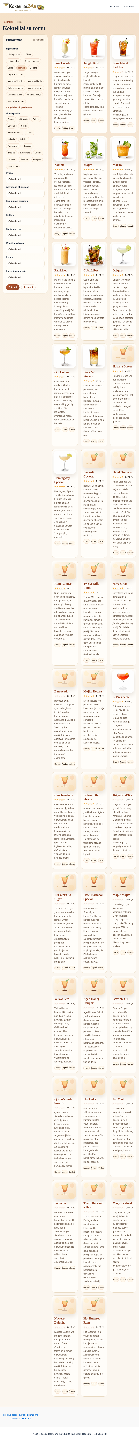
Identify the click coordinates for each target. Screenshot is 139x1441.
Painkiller (60, 270)
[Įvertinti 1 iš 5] (55, 68)
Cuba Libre (90, 270)
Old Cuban (61, 372)
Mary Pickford (122, 1203)
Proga (9, 173)
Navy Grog (120, 583)
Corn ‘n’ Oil (120, 999)
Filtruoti (13, 287)
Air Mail (118, 1099)
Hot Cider (89, 1099)
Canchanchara (63, 795)
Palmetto (60, 1203)
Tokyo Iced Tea (122, 795)
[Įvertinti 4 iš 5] (62, 68)
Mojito (87, 165)
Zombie (59, 165)
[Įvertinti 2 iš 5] (58, 68)
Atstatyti (28, 287)
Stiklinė (10, 215)
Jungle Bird (91, 63)
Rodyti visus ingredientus (19, 107)
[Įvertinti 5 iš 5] (64, 68)
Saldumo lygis (14, 229)
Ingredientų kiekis (16, 271)
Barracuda (61, 691)
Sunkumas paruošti (17, 201)
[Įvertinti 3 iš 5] (60, 68)
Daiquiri (118, 270)
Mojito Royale (92, 691)
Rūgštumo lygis (15, 243)
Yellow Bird (62, 999)
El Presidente (121, 697)
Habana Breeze (122, 366)
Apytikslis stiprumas (17, 187)
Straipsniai (128, 6)
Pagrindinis (8, 22)
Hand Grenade (122, 472)
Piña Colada (62, 63)
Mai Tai (118, 165)
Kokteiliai (114, 6)
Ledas (9, 257)
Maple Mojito (121, 895)
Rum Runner (62, 583)
